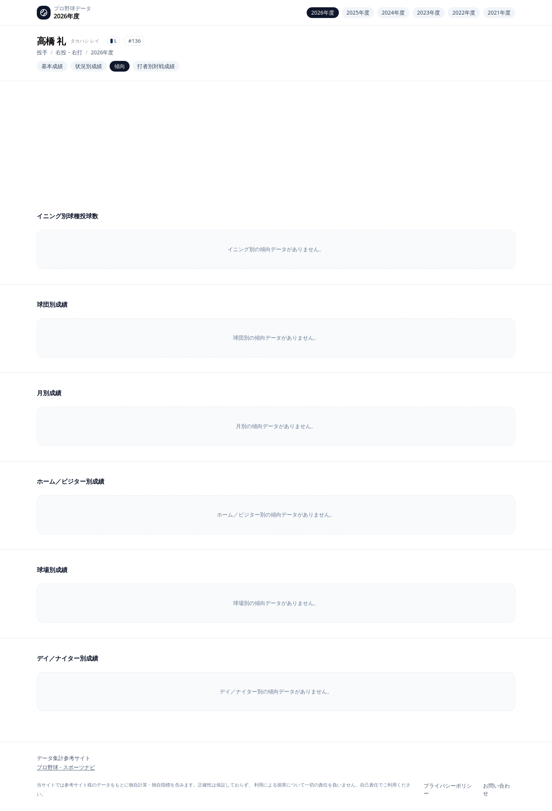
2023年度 (428, 12)
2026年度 (322, 12)
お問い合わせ (496, 789)
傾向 (119, 66)
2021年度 (499, 12)
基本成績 (52, 66)
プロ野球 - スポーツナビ (66, 767)
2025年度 (358, 12)
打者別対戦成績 (156, 66)
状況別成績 (88, 66)
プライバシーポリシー (448, 789)
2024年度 (393, 12)
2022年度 (463, 12)
